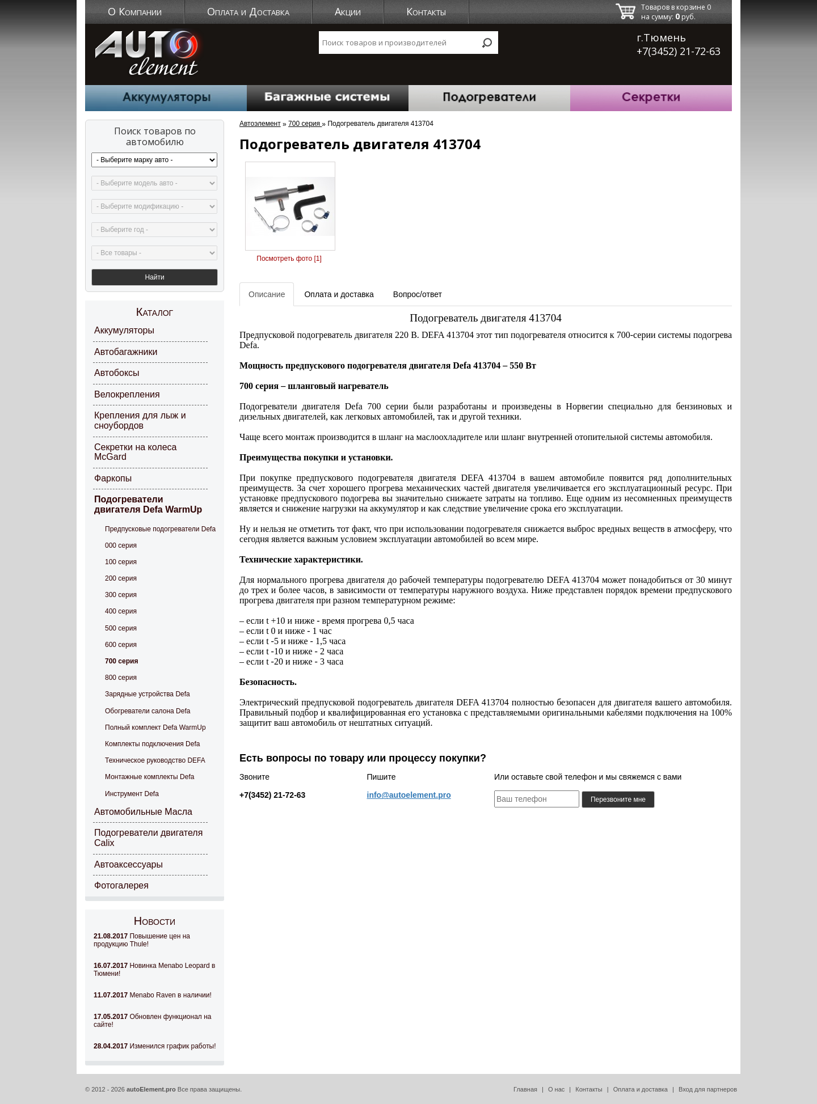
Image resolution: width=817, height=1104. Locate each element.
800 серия (121, 678)
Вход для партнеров (708, 1089)
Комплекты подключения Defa (152, 744)
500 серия (121, 628)
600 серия (121, 645)
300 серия (121, 595)
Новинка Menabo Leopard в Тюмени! (154, 970)
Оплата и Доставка (248, 11)
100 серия (121, 562)
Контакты (426, 11)
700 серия (121, 661)
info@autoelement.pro (409, 795)
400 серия (121, 611)
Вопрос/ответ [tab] (417, 294)
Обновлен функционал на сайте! (152, 1021)
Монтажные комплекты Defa (149, 777)
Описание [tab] (267, 294)
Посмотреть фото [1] (288, 259)
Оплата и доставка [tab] (338, 294)
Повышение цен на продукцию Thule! (142, 940)
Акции (348, 11)
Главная (525, 1089)
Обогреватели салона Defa (147, 711)
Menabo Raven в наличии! (153, 995)
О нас (556, 1089)
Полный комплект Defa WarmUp (155, 727)
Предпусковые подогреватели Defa (160, 529)
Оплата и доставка (640, 1089)
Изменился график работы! (155, 1046)
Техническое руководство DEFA (155, 760)
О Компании (135, 11)
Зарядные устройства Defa (147, 694)
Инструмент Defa (132, 794)
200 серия (121, 578)
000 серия (121, 545)
